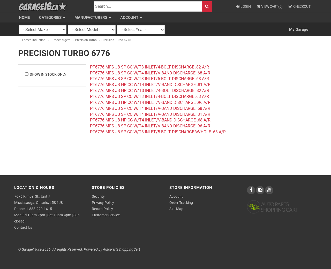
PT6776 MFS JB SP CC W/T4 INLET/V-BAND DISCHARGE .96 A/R (150, 126)
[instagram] (260, 190)
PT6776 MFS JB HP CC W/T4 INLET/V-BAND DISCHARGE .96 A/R (150, 102)
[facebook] (251, 190)
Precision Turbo (86, 40)
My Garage (298, 29)
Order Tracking (181, 203)
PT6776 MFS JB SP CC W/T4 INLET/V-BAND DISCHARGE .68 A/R (150, 73)
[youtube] (269, 190)
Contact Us (23, 227)
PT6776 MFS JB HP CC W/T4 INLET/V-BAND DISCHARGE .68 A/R (150, 120)
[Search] (148, 6)
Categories (52, 17)
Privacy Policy (103, 203)
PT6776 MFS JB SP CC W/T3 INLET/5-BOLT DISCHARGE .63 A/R (149, 78)
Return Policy (102, 209)
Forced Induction (34, 40)
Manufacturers (92, 17)
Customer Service (106, 215)
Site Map (176, 209)
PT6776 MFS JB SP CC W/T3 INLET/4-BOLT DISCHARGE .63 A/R (149, 96)
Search (207, 6)
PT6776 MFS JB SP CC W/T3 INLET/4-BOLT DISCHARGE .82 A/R (149, 67)
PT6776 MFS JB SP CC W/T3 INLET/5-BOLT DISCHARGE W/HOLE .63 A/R (158, 131)
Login (243, 6)
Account (131, 17)
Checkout (299, 6)
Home (24, 17)
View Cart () (269, 6)
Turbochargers (60, 40)
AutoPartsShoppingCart (121, 249)
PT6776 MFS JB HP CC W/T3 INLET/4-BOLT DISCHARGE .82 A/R (149, 90)
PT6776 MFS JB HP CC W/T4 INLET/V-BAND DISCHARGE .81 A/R (150, 84)
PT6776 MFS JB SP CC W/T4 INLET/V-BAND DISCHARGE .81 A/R (150, 114)
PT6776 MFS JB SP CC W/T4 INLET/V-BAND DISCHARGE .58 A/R (150, 108)
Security (98, 196)
